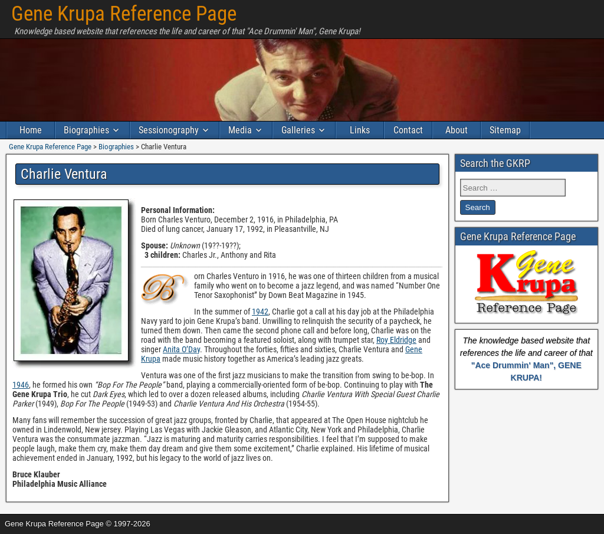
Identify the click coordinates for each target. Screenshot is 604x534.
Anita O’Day (181, 349)
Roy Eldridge (396, 340)
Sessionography (169, 130)
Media (240, 130)
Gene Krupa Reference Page (124, 14)
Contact (408, 130)
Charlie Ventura (64, 174)
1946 (20, 384)
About (456, 130)
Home (30, 130)
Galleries (298, 130)
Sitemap (505, 130)
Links (360, 130)
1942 (260, 311)
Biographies (86, 130)
